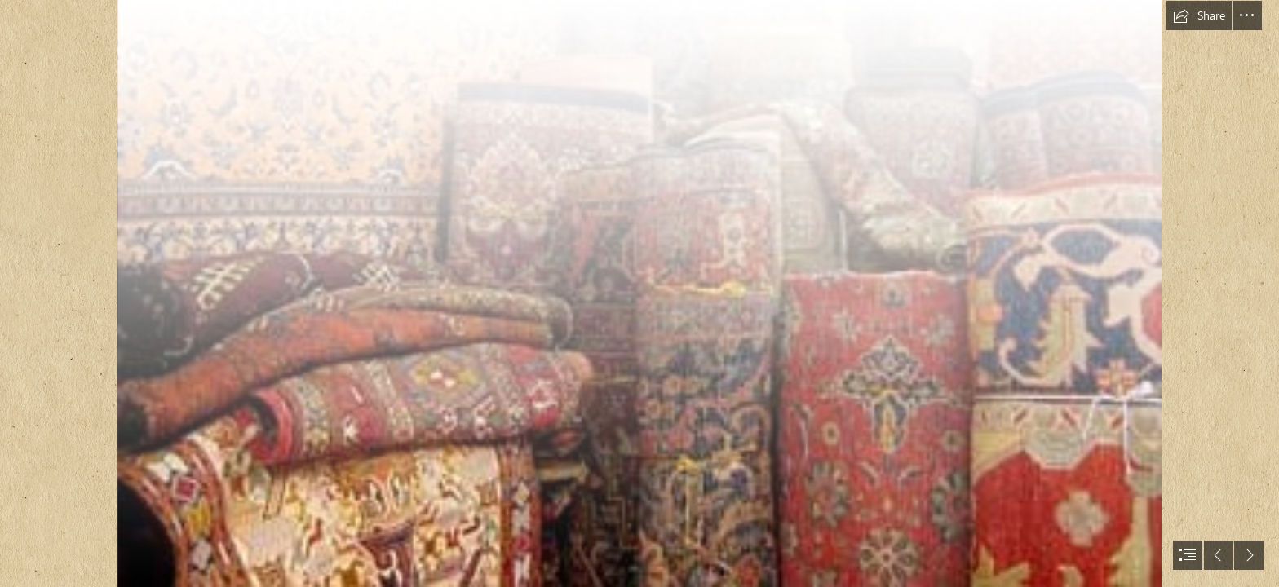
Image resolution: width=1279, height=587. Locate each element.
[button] (1199, 15)
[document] (639, 293)
